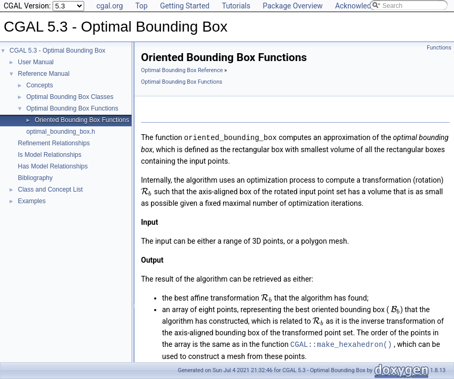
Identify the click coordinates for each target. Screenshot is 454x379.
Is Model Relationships (50, 154)
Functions (439, 47)
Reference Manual (43, 73)
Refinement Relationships (54, 143)
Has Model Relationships (53, 166)
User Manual (36, 62)
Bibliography (35, 178)
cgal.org (109, 6)
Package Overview (292, 6)
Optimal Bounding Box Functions (72, 108)
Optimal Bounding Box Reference (182, 70)
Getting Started (184, 6)
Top (141, 6)
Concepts (39, 85)
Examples (32, 201)
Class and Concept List (50, 189)
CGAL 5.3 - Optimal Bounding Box (57, 50)
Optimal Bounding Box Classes (69, 97)
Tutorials (236, 6)
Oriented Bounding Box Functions (82, 120)
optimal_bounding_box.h (60, 131)
